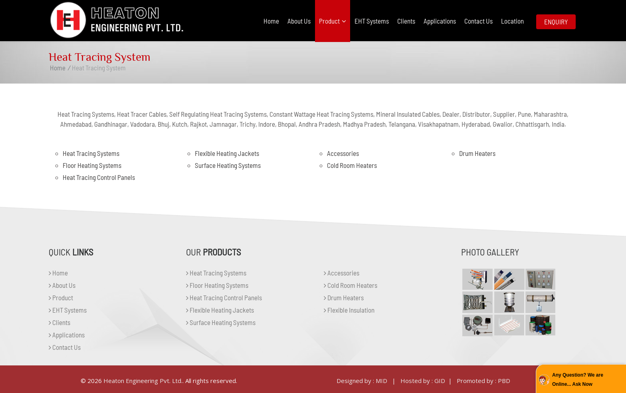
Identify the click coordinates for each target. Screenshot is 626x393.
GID (439, 381)
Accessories (343, 153)
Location (512, 21)
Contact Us (478, 21)
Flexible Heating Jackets (227, 153)
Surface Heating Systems (228, 165)
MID (381, 381)
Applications (440, 21)
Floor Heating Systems (92, 165)
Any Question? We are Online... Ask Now (577, 379)
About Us (299, 21)
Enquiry (556, 22)
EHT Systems (372, 21)
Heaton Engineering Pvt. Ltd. (142, 381)
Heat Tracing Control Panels (99, 177)
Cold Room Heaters (352, 165)
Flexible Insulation (349, 310)
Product (332, 21)
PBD (504, 381)
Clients (406, 21)
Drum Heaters (477, 153)
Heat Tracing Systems (91, 153)
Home (271, 21)
